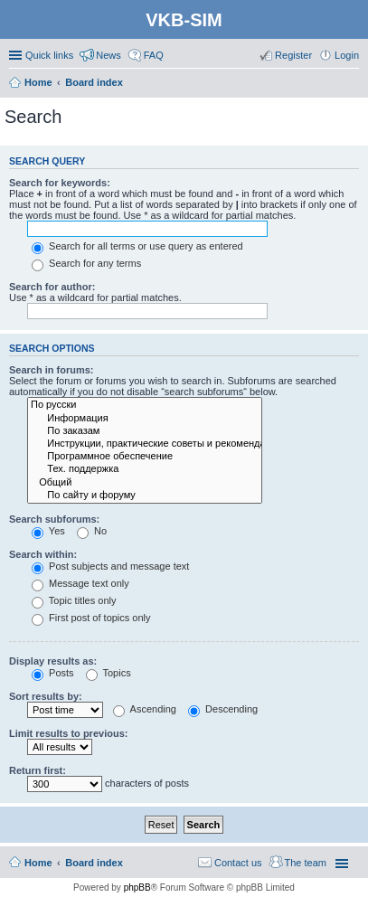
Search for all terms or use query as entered (137, 246)
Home (38, 862)
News (108, 55)
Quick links (49, 55)
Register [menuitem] (293, 55)
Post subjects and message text (110, 566)
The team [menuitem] (305, 862)
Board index (94, 862)
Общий (144, 483)
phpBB (137, 887)
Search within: (43, 554)
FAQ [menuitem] (154, 55)
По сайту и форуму (144, 495)
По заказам (144, 431)
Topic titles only (74, 600)
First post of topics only (91, 617)
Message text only (80, 583)
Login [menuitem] (347, 55)
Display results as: (53, 661)
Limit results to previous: (68, 733)
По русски (144, 405)
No (92, 530)
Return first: (37, 770)
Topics (108, 672)
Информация (144, 418)
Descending (223, 708)
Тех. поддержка (144, 469)
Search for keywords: (59, 182)
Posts (53, 672)
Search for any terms (86, 263)
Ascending (144, 708)
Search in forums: (51, 369)
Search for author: (52, 286)
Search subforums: (54, 519)
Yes (48, 530)
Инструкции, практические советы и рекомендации (144, 444)
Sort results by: (45, 696)
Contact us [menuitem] (238, 862)
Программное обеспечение (144, 456)
